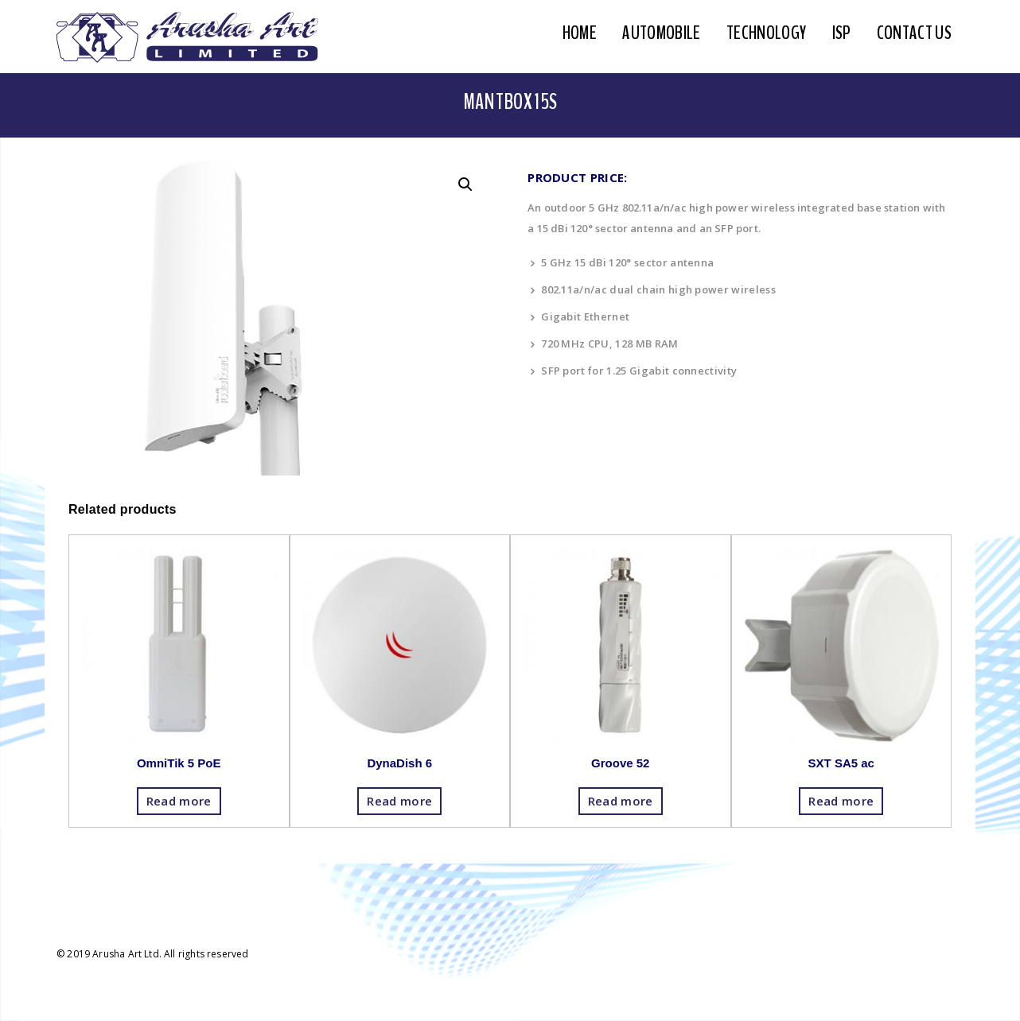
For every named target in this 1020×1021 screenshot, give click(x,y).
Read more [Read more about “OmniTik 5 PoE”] (179, 801)
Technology (766, 32)
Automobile (661, 32)
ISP (841, 32)
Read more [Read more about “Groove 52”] (620, 801)
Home (580, 32)
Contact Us (914, 32)
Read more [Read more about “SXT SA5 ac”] (841, 801)
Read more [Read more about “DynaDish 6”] (399, 801)
